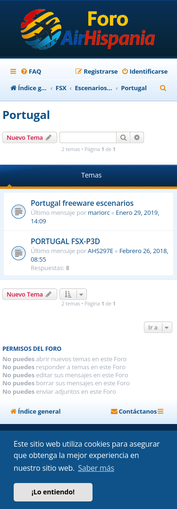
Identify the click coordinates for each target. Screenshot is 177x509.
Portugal (26, 114)
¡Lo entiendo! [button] (53, 491)
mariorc (99, 212)
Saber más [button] (96, 468)
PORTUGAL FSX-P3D (65, 241)
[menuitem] (30, 71)
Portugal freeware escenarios (82, 203)
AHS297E (100, 250)
